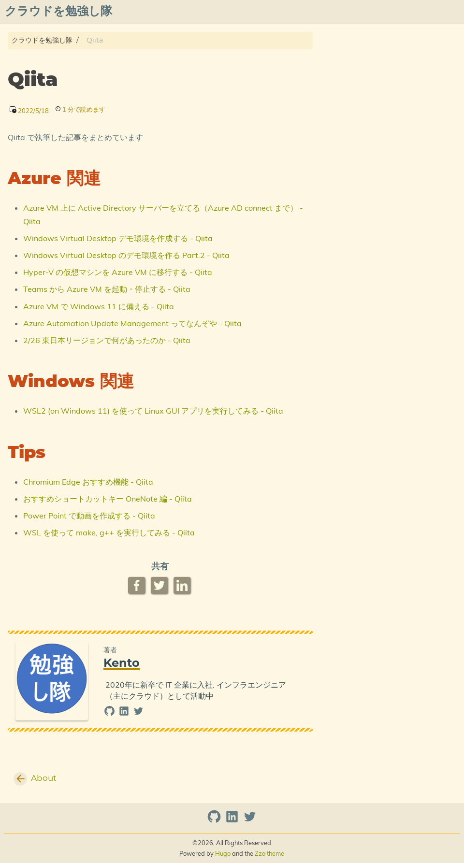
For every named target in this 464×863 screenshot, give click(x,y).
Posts (266, 12)
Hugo (223, 853)
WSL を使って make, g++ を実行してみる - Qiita (109, 532)
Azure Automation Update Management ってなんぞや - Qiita (132, 323)
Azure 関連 (356, 59)
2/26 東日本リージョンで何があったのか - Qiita (106, 340)
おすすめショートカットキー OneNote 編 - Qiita (107, 498)
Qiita (295, 12)
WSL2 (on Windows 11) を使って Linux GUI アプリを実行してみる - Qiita (153, 411)
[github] (110, 713)
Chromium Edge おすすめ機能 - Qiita (88, 482)
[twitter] (138, 713)
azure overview (429, 12)
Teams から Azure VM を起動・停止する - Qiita (106, 289)
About (234, 12)
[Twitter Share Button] (160, 585)
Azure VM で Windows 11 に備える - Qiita (98, 306)
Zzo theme (269, 853)
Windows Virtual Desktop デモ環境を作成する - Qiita (118, 238)
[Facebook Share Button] (137, 585)
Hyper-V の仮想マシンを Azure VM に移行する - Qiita (117, 272)
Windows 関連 (362, 68)
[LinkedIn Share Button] (183, 585)
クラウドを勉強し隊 (42, 40)
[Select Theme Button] (206, 12)
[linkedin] (125, 713)
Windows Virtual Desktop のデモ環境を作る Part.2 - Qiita (126, 255)
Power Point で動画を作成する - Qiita (89, 515)
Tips (346, 77)
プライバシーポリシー (351, 12)
